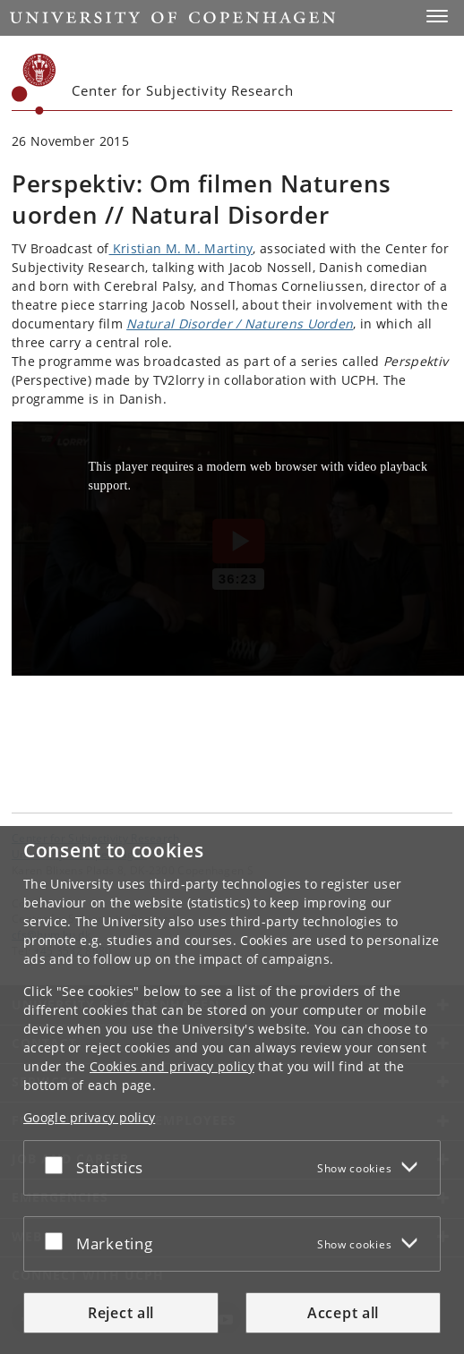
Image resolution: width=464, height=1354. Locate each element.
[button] (437, 16)
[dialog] (232, 1090)
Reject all (121, 1313)
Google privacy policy (89, 1117)
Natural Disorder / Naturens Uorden (239, 323)
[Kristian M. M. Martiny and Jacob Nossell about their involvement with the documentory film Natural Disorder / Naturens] (238, 549)
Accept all (343, 1313)
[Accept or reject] (58, 1164)
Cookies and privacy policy (172, 1066)
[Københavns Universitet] (34, 84)
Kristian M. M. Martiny (181, 248)
